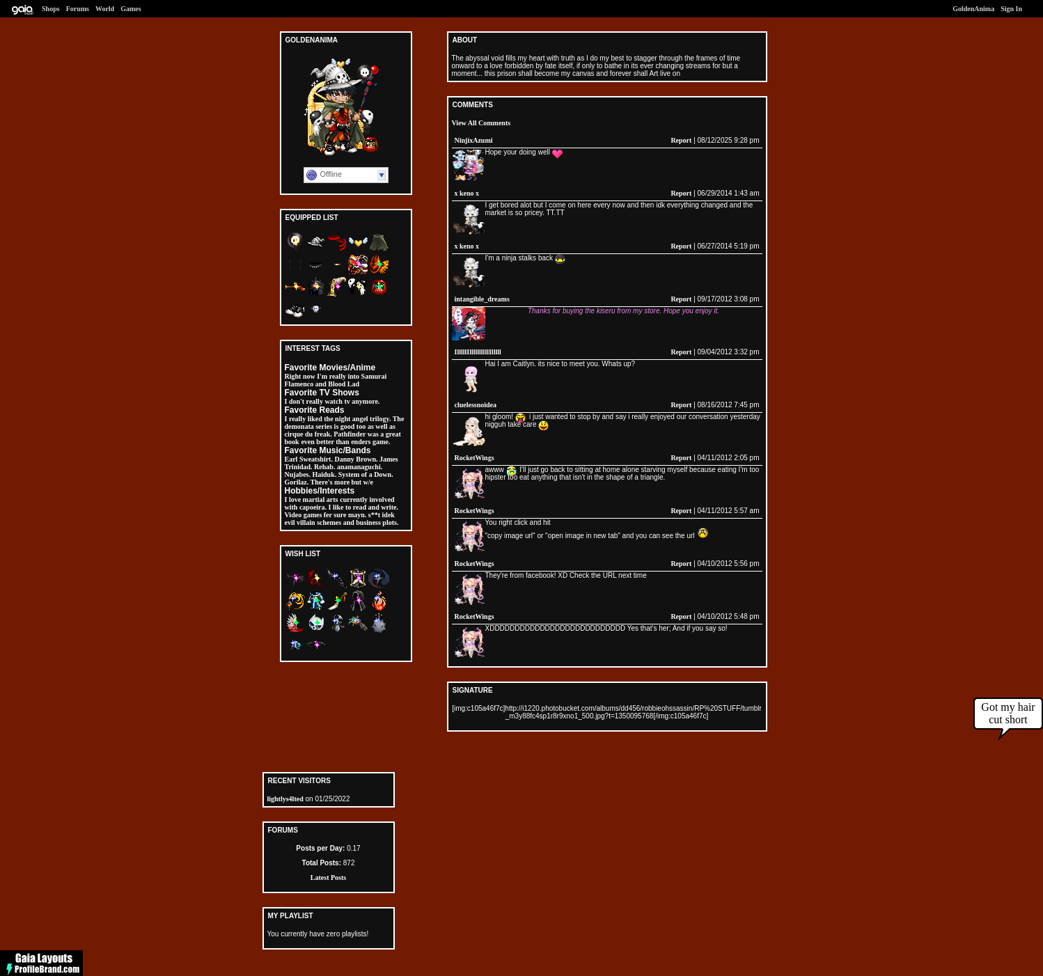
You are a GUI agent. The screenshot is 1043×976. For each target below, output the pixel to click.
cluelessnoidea (476, 405)
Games (130, 9)
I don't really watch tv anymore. (332, 401)
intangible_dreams (482, 299)
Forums (77, 9)
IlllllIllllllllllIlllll (478, 352)
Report (680, 140)
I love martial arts (311, 499)
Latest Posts (328, 877)
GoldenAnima (973, 9)
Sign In (1011, 9)
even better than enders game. (345, 442)
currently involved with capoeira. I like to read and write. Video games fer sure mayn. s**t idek (341, 507)
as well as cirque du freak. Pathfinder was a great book (343, 434)
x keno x (467, 193)
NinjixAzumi (474, 140)
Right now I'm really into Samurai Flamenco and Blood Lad (336, 380)
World (104, 9)
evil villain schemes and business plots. (342, 522)
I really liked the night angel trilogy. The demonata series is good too (345, 422)
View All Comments (481, 123)
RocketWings (474, 458)
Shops (51, 9)
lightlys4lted (285, 799)
